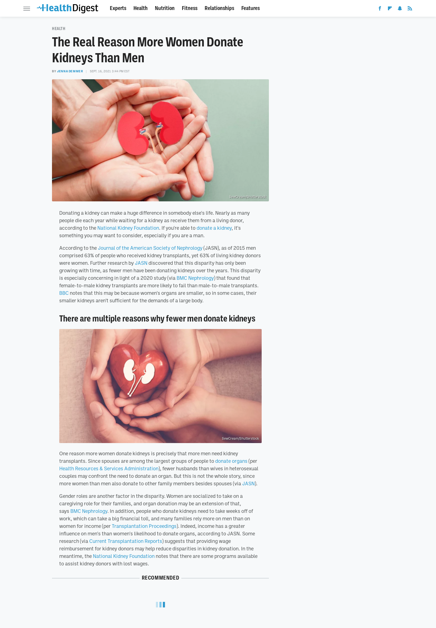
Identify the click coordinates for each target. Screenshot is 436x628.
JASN (141, 263)
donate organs (231, 461)
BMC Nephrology (195, 278)
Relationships (219, 8)
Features (250, 8)
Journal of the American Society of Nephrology (150, 248)
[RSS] (410, 9)
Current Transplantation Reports (125, 541)
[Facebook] (380, 9)
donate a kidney (214, 228)
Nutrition (165, 8)
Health (140, 8)
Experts (118, 8)
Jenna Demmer (70, 71)
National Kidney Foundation (128, 228)
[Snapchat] (400, 9)
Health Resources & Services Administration (108, 468)
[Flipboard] (390, 9)
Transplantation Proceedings (144, 526)
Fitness (189, 8)
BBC (64, 293)
